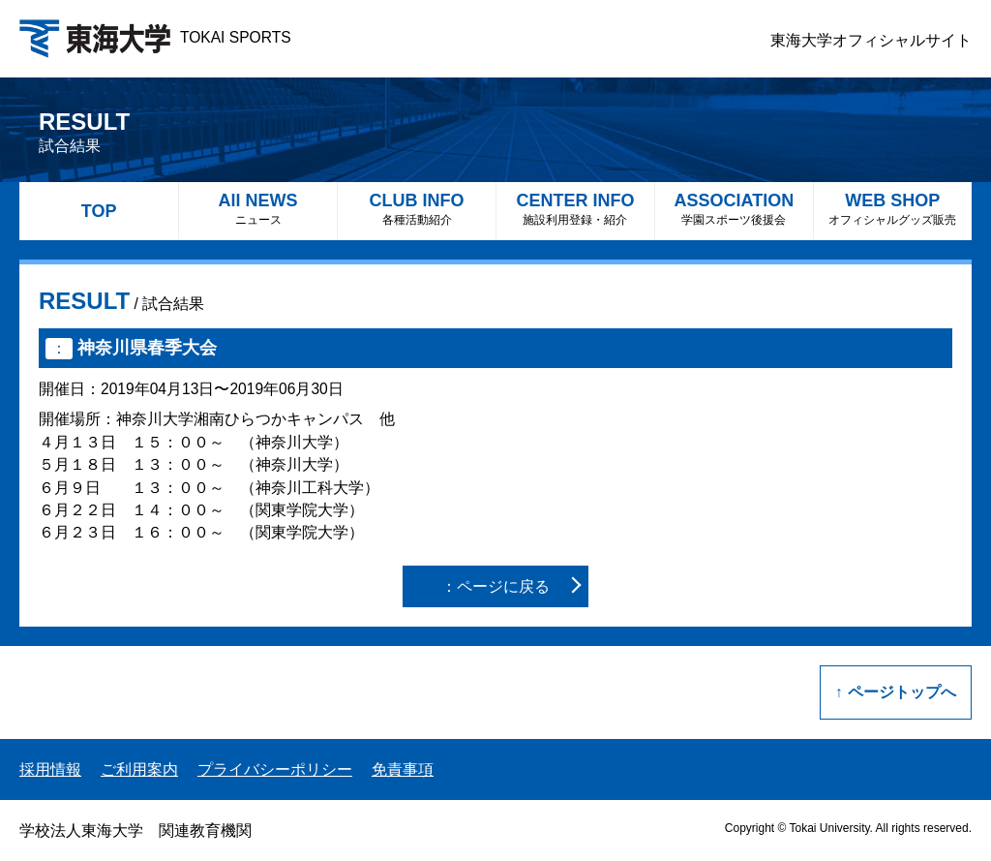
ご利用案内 (139, 769)
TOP (99, 211)
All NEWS (258, 209)
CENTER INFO (575, 209)
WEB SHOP (893, 209)
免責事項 (403, 769)
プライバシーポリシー (274, 769)
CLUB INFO (417, 209)
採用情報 (50, 769)
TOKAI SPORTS (155, 37)
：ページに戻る (495, 586)
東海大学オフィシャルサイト (871, 40)
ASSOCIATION (734, 209)
